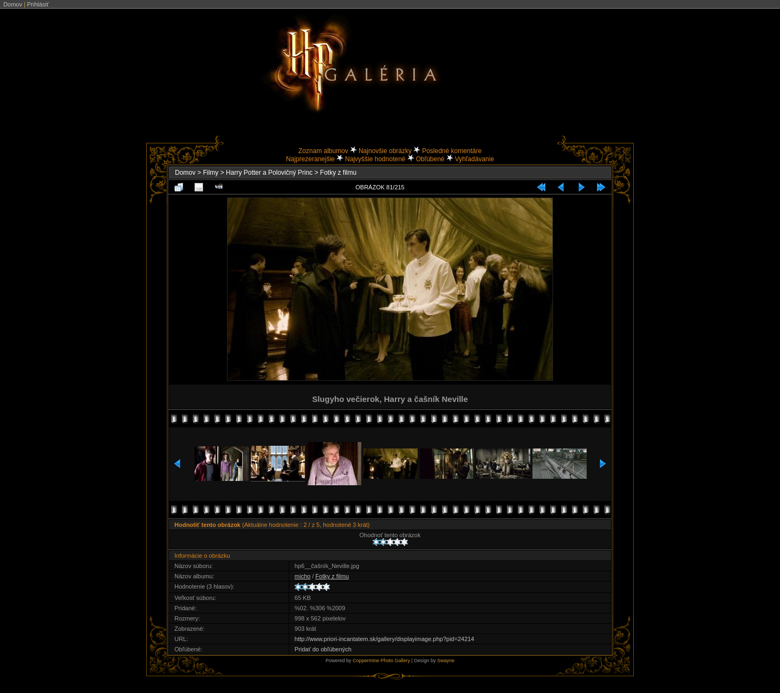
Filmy (211, 172)
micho (302, 576)
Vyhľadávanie (474, 159)
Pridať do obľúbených (323, 649)
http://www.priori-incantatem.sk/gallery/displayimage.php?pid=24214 (384, 639)
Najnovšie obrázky (385, 151)
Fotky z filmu (338, 172)
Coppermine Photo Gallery (381, 660)
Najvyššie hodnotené (375, 159)
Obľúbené (430, 159)
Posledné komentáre (452, 151)
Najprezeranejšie (310, 159)
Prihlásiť (38, 4)
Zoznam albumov (323, 151)
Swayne (445, 660)
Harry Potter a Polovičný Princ (269, 172)
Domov (12, 4)
